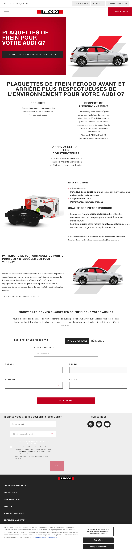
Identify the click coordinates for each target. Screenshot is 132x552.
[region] (66, 538)
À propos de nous (117, 3)
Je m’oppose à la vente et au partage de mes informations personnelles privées (98, 531)
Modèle (73, 364)
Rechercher (66, 400)
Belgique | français (14, 4)
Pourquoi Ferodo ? (17, 486)
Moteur (73, 379)
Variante (10, 379)
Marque (9, 364)
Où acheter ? (81, 3)
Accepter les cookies (98, 547)
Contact (98, 3)
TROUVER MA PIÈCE (14, 520)
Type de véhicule (44, 347)
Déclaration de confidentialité (29, 452)
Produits (11, 493)
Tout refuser (98, 540)
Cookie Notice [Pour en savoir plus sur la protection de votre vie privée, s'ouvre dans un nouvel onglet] (40, 537)
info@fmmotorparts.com (111, 240)
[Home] (50, 12)
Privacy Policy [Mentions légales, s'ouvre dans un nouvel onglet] (52, 537)
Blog (8, 506)
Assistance (12, 500)
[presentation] (29, 466)
